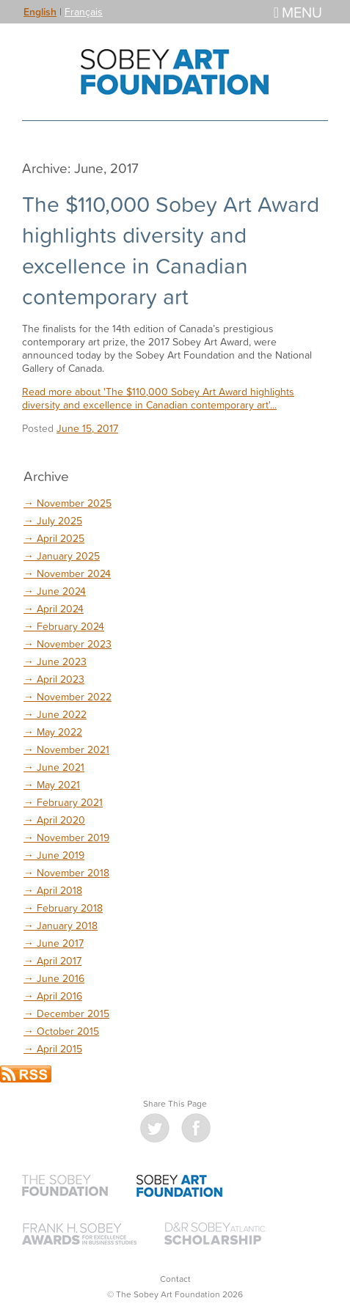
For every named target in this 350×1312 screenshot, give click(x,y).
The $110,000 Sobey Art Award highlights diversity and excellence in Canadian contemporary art (170, 250)
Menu (298, 11)
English (39, 11)
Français (84, 11)
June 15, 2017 (87, 428)
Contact (175, 1278)
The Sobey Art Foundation (175, 72)
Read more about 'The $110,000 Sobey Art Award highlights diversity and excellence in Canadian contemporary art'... (158, 397)
